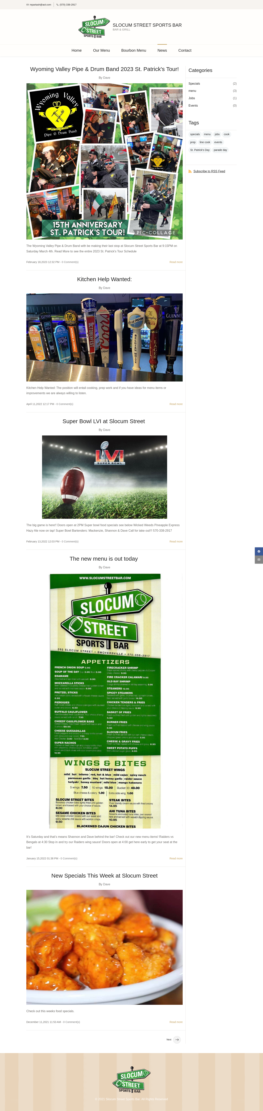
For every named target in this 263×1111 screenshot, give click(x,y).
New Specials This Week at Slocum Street (104, 875)
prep (193, 141)
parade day (220, 149)
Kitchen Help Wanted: (104, 278)
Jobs (192, 97)
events (218, 141)
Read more (176, 261)
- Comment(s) (69, 261)
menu (192, 90)
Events (193, 105)
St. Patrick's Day (200, 149)
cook (226, 133)
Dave (106, 77)
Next (174, 1039)
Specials (194, 82)
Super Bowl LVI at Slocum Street (104, 420)
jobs (217, 133)
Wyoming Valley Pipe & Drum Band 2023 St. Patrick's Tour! (104, 68)
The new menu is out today (104, 558)
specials (195, 133)
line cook (205, 141)
